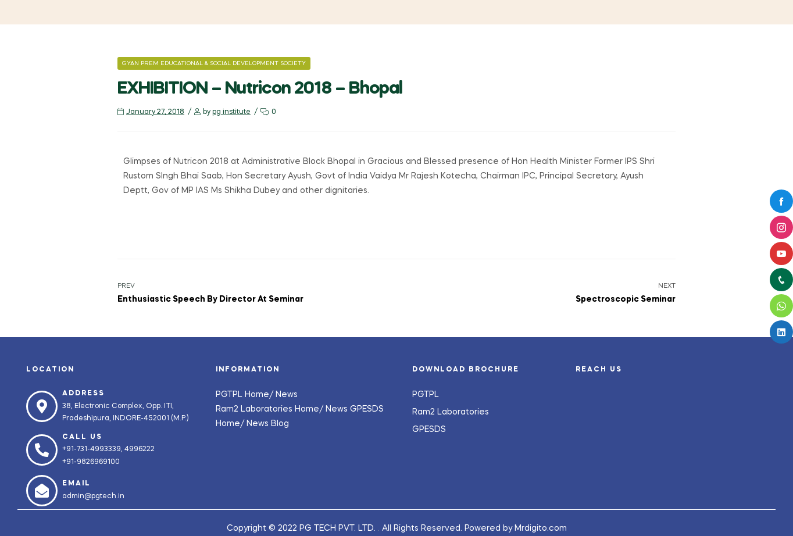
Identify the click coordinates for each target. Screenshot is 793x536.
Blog (280, 424)
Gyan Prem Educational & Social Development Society (214, 63)
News (287, 395)
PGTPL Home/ (246, 395)
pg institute (231, 112)
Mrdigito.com (541, 528)
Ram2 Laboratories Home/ (271, 409)
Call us (82, 437)
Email (76, 483)
